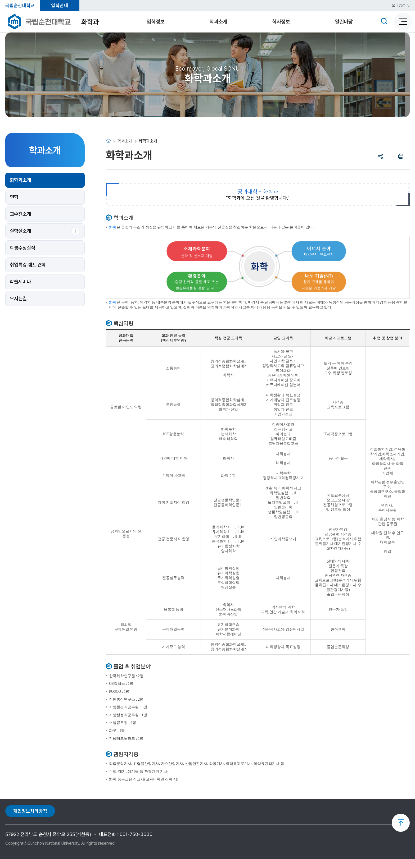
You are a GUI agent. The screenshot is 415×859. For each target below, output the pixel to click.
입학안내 (59, 5)
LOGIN (401, 5)
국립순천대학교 (20, 5)
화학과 (90, 22)
